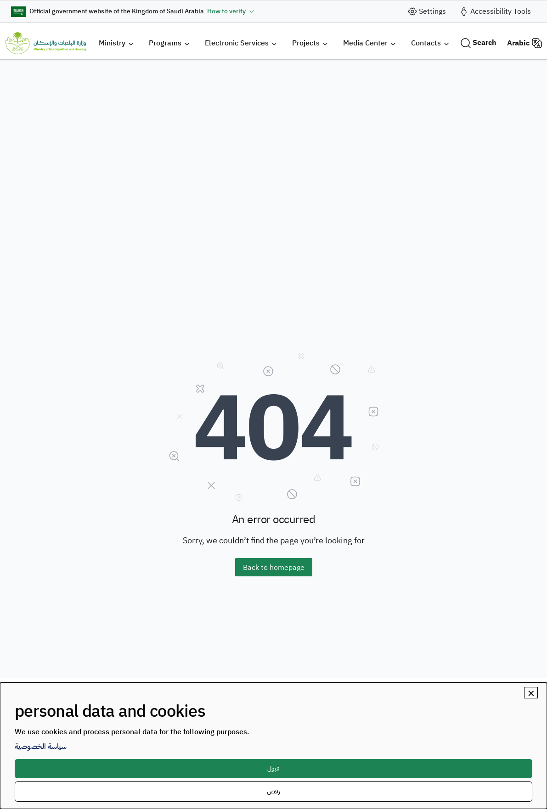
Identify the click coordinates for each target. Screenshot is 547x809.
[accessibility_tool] (495, 11)
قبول (273, 768)
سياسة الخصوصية (41, 746)
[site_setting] (426, 11)
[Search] (478, 43)
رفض (273, 791)
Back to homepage (274, 567)
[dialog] (273, 745)
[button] (116, 43)
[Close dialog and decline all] (531, 692)
